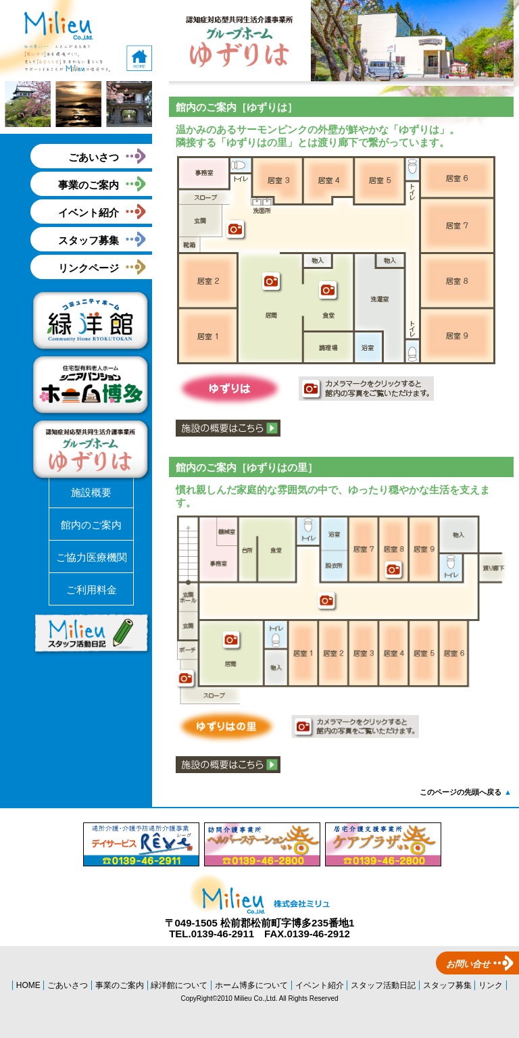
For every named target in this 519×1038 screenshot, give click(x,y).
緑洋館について (179, 985)
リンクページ (88, 268)
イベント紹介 (88, 212)
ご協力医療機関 (91, 557)
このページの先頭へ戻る (466, 792)
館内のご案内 (91, 524)
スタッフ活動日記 (383, 985)
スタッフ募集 (88, 240)
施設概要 (91, 492)
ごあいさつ (93, 157)
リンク (490, 985)
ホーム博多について (251, 985)
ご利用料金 (91, 589)
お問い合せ (468, 964)
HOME (28, 985)
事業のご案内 (88, 185)
